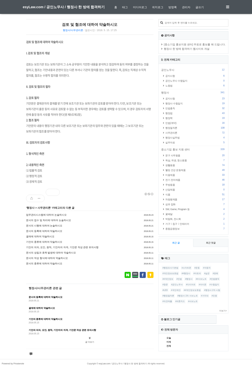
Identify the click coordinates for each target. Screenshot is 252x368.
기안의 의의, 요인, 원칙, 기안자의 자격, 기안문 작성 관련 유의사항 (62, 247)
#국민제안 (176, 290)
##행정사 (186, 273)
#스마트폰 (186, 268)
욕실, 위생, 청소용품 (195, 160)
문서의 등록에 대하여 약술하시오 (44, 231)
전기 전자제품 (195, 179)
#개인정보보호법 (170, 273)
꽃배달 (195, 214)
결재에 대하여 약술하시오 (40, 236)
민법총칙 (195, 108)
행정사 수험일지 (195, 103)
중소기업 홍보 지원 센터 (193, 149)
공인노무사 (193, 69)
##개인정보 (167, 279)
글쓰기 (199, 7)
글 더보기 (89, 342)
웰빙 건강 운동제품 (195, 170)
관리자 (186, 7)
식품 (195, 194)
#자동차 (207, 268)
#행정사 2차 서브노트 (187, 296)
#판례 (215, 273)
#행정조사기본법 (170, 268)
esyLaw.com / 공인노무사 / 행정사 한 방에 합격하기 (64, 7)
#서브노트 (193, 301)
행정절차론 (195, 127)
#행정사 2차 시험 (212, 290)
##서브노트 (201, 279)
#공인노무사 (177, 284)
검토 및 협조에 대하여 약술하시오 (89, 25)
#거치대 (204, 296)
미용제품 (195, 174)
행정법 (195, 113)
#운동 (197, 268)
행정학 (195, 118)
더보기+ (223, 311)
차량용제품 (195, 199)
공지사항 (195, 75)
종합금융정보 (195, 228)
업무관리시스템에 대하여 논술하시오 (46, 214)
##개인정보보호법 (192, 290)
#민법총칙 (214, 279)
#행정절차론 (168, 296)
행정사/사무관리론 (73, 30)
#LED (165, 290)
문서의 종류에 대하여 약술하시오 (44, 263)
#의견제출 (167, 301)
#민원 (214, 296)
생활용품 (195, 165)
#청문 (165, 284)
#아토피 (197, 273)
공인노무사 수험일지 (195, 80)
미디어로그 (140, 7)
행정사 (30, 207)
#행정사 (188, 279)
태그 (125, 7)
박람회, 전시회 (195, 218)
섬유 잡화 (195, 204)
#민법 (179, 279)
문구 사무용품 (195, 155)
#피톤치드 (180, 301)
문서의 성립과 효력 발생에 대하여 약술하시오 (51, 252)
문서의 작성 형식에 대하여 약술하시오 (47, 258)
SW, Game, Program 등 (195, 209)
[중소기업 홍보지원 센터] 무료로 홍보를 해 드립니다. (195, 44)
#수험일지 (214, 284)
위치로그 (157, 7)
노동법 (195, 85)
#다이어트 (191, 284)
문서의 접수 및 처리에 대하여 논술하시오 (48, 220)
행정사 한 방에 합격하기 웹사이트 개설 (186, 48)
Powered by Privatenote (13, 363)
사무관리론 (44, 207)
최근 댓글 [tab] (211, 242)
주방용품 (195, 184)
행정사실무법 (195, 137)
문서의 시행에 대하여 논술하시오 (44, 225)
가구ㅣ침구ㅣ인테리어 (195, 223)
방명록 (172, 7)
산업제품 (195, 189)
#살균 (207, 273)
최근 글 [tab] (176, 242)
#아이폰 (202, 284)
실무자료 (195, 142)
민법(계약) (195, 122)
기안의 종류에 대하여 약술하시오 (44, 241)
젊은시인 (90, 30)
